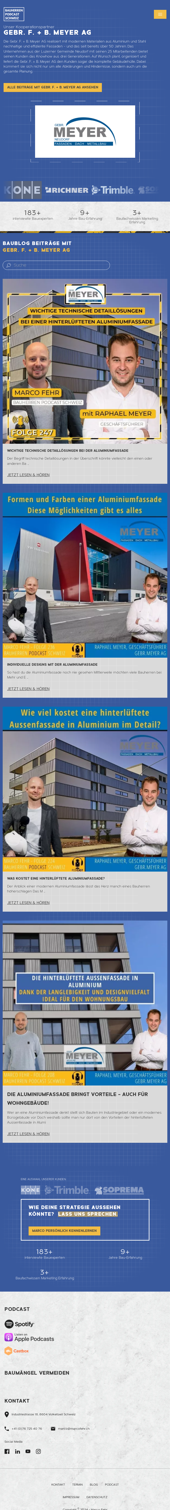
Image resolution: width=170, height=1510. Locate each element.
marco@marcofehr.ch (74, 1429)
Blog (94, 1485)
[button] (160, 14)
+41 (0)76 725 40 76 (27, 1429)
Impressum (71, 1497)
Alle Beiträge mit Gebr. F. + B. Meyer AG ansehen (52, 87)
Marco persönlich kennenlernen (64, 1235)
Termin (77, 1485)
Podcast (112, 1485)
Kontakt (58, 1485)
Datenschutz (96, 1497)
